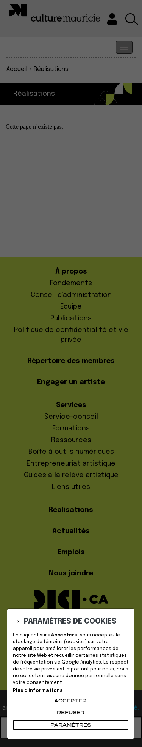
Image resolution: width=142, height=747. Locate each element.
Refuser (70, 712)
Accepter (70, 701)
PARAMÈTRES (70, 725)
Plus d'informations (37, 691)
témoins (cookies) (65, 642)
